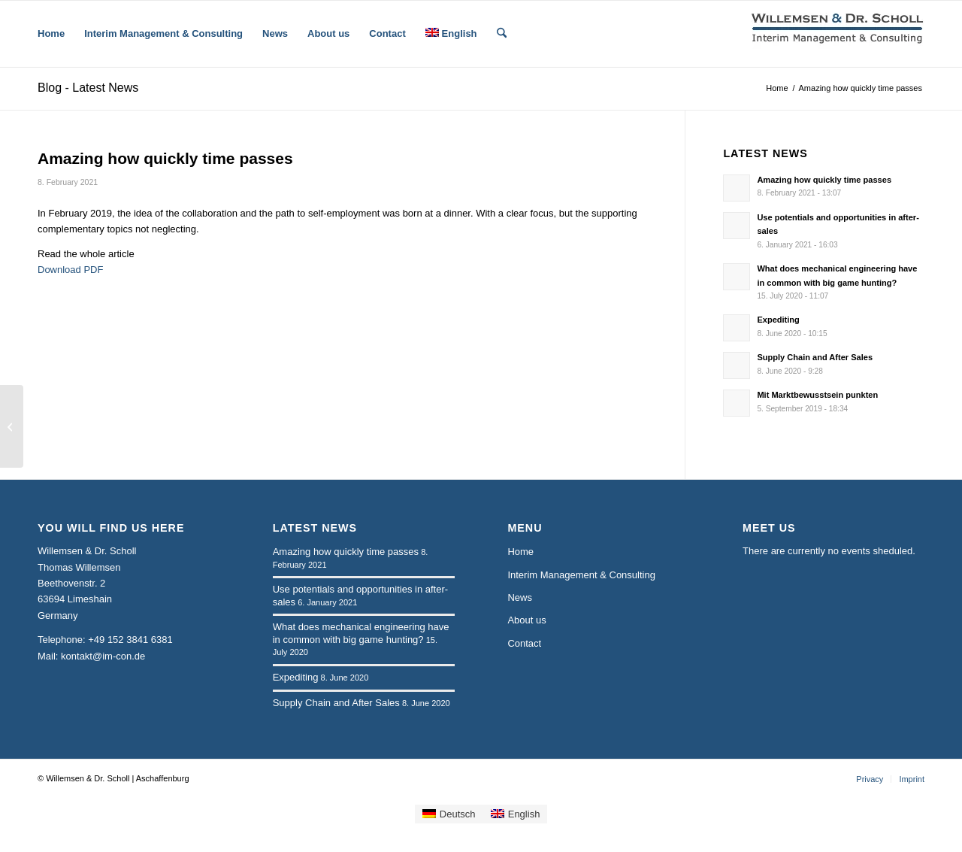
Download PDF (70, 269)
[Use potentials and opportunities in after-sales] (11, 426)
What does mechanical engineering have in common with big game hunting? (361, 633)
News (519, 597)
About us (526, 620)
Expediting (778, 319)
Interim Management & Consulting (581, 575)
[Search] (501, 34)
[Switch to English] (515, 814)
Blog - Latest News (88, 87)
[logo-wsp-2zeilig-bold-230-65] (838, 34)
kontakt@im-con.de (103, 656)
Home (520, 551)
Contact (524, 643)
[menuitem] (51, 34)
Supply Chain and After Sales (815, 357)
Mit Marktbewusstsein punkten (817, 394)
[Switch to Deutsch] (449, 814)
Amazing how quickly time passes (824, 179)
